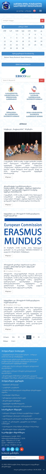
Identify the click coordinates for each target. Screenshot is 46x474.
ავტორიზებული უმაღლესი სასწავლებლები (17, 406)
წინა (13, 337)
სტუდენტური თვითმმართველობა (14, 403)
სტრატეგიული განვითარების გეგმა (14, 398)
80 (19, 337)
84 (39, 337)
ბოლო (13, 341)
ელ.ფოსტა (20, 11)
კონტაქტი (28, 11)
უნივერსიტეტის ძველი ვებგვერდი (14, 429)
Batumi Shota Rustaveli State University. (18, 57)
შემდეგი (5, 341)
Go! (41, 80)
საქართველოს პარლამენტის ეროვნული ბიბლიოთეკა (21, 426)
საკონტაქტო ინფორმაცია (11, 395)
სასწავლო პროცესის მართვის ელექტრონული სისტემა (21, 413)
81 (24, 337)
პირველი (6, 337)
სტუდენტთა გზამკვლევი (11, 384)
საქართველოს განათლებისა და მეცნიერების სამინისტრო (22, 419)
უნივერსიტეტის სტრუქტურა (12, 401)
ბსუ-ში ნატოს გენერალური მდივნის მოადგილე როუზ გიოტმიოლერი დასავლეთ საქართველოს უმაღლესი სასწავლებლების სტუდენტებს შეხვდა (20, 361)
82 (29, 337)
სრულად (8, 177)
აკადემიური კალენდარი (11, 387)
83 (34, 337)
